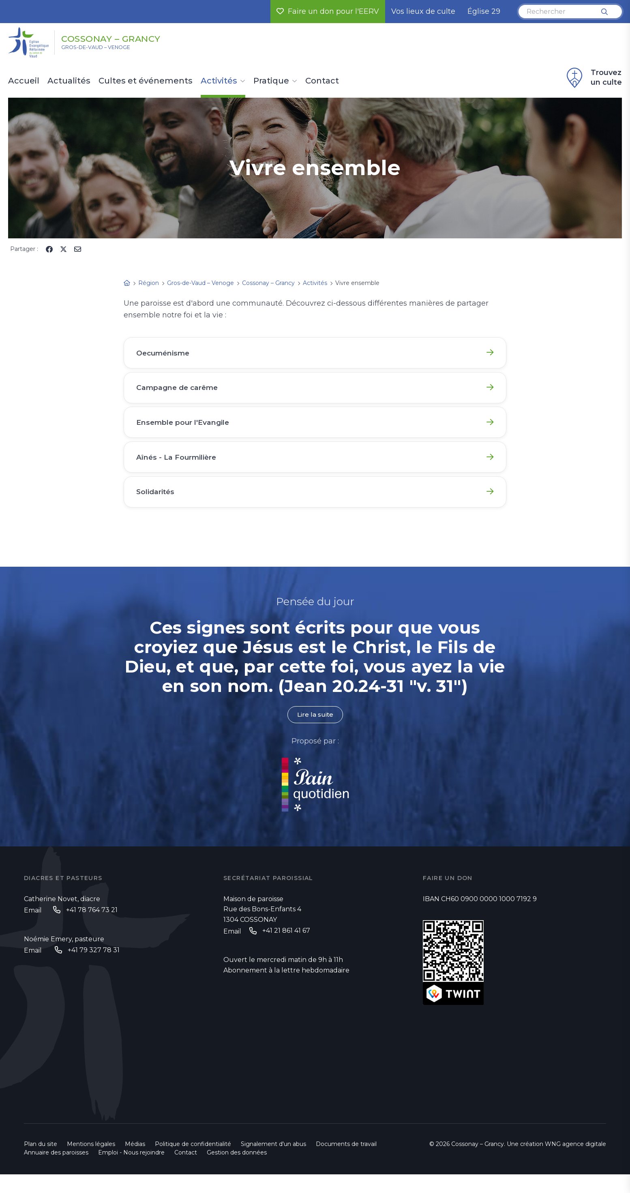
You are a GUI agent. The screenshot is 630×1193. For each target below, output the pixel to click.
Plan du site (40, 1162)
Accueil (23, 81)
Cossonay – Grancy (126, 37)
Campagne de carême (180, 392)
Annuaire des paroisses (56, 1171)
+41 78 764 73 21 (92, 928)
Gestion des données (237, 1171)
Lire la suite (315, 732)
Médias (135, 1162)
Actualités (68, 81)
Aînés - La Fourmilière (178, 468)
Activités (219, 81)
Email (33, 928)
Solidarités (157, 506)
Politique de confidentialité (193, 1162)
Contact (322, 81)
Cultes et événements (146, 81)
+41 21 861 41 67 (286, 949)
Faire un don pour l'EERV (327, 11)
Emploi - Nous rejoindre (131, 1171)
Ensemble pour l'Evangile (185, 430)
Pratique (271, 81)
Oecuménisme (165, 353)
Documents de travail (346, 1162)
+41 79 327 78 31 (94, 968)
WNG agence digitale (575, 1162)
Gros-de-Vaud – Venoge (105, 49)
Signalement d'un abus (273, 1162)
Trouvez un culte (593, 78)
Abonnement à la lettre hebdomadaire (286, 988)
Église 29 (483, 11)
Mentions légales (91, 1162)
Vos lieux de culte (423, 11)
